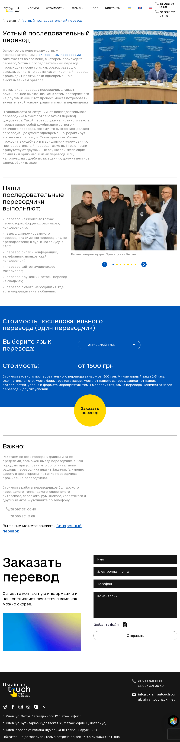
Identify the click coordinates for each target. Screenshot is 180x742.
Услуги (33, 8)
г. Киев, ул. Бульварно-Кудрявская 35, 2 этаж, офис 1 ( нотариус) (55, 723)
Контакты (113, 8)
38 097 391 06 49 (167, 13)
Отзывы (76, 8)
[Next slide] (144, 264)
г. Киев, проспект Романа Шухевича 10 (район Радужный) (50, 730)
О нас (18, 9)
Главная (9, 20)
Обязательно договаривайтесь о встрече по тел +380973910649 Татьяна (61, 736)
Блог (94, 8)
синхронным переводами (59, 54)
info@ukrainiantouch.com (157, 694)
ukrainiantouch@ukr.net (156, 699)
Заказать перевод (90, 410)
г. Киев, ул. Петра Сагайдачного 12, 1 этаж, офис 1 (42, 716)
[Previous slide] (104, 264)
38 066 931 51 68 (22, 527)
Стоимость (54, 8)
